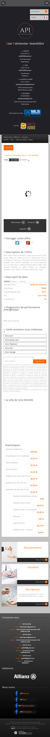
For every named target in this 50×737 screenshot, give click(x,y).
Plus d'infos (42, 560)
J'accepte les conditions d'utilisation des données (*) (20, 357)
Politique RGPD (41, 724)
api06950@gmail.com (25, 70)
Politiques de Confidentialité (31, 389)
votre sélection (35, 11)
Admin (34, 724)
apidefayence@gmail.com (25, 98)
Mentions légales (16, 724)
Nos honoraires (25, 724)
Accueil (6, 140)
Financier (22, 281)
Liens (31, 724)
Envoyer (39, 361)
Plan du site (8, 724)
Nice (12, 140)
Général (7, 281)
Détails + (14, 281)
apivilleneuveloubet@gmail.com (25, 84)
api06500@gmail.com (27, 648)
